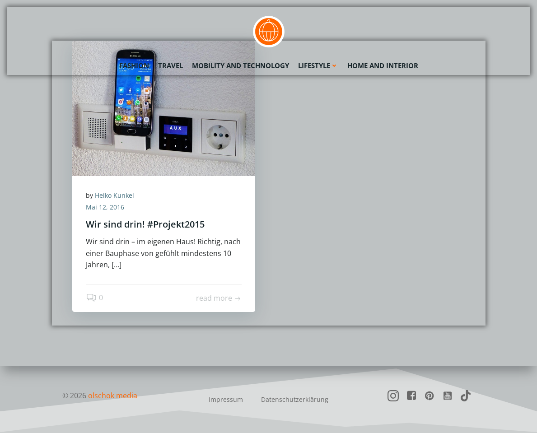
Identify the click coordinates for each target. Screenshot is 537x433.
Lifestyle (318, 65)
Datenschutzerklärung (294, 399)
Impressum (226, 399)
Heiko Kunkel (114, 195)
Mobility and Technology (240, 65)
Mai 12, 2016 (105, 207)
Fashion (134, 65)
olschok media (112, 395)
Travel (170, 65)
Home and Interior (382, 65)
